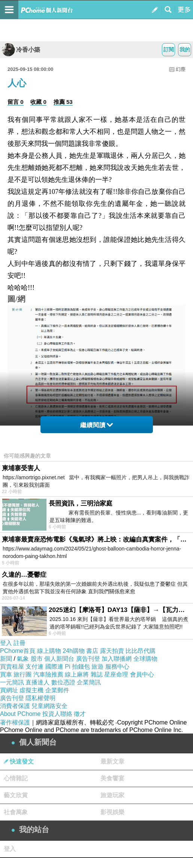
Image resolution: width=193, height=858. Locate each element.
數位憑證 (63, 682)
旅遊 (97, 666)
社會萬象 (16, 812)
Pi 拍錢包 (77, 666)
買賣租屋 (12, 666)
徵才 (80, 714)
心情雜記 (16, 778)
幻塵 (181, 69)
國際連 (54, 666)
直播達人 (37, 682)
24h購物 (74, 651)
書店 (92, 651)
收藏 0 (38, 102)
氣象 (23, 659)
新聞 (6, 659)
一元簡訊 (12, 682)
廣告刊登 (88, 659)
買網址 (9, 690)
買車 (6, 674)
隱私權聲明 (40, 698)
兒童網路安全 (49, 706)
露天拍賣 (112, 651)
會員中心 (142, 674)
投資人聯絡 (57, 714)
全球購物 (145, 659)
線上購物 (49, 651)
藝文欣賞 (16, 795)
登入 (6, 643)
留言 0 (15, 102)
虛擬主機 (31, 690)
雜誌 (97, 674)
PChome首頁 (17, 651)
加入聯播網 (117, 659)
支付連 (34, 666)
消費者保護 (15, 706)
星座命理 (116, 674)
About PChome (20, 714)
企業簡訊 (89, 682)
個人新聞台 (59, 659)
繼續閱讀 (96, 425)
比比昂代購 (141, 651)
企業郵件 (57, 690)
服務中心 (117, 666)
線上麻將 (77, 674)
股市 (37, 659)
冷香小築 (21, 49)
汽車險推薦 (48, 674)
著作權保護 (15, 722)
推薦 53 (63, 102)
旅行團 (22, 674)
